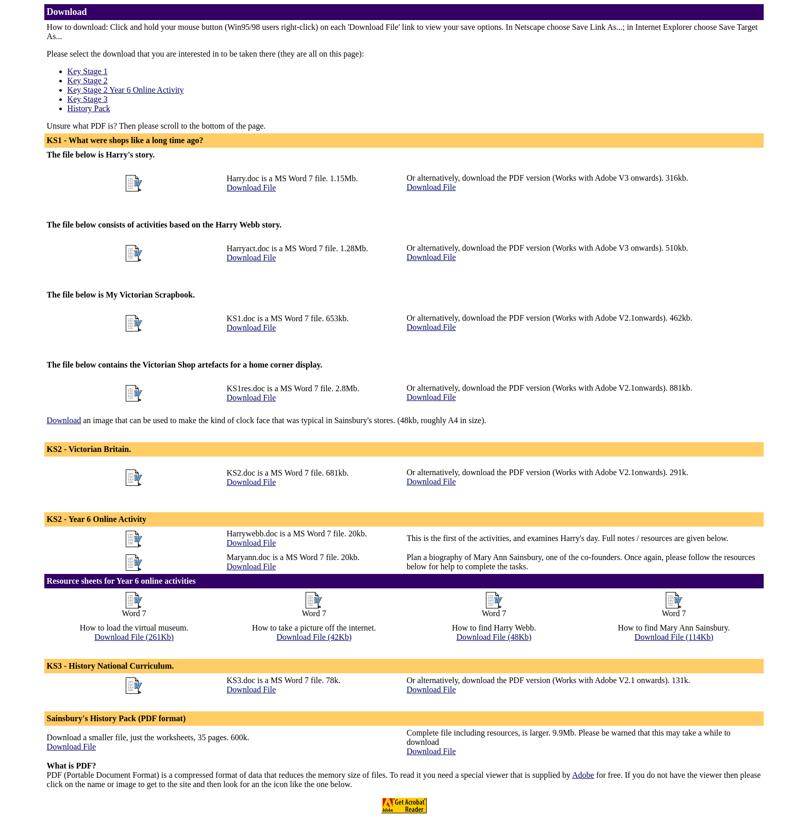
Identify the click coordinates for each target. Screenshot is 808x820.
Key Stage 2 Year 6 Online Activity (126, 89)
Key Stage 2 (88, 80)
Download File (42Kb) (313, 637)
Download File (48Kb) (494, 637)
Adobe (583, 775)
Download (64, 420)
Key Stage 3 (88, 99)
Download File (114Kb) (673, 637)
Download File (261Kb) (134, 637)
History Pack (89, 108)
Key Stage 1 (88, 71)
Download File (251, 187)
